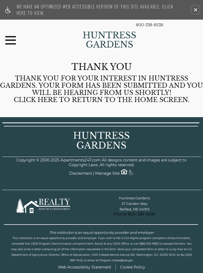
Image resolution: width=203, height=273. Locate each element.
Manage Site (107, 173)
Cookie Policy (132, 267)
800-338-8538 (149, 25)
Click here (35, 100)
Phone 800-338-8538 (134, 214)
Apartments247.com (81, 160)
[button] (195, 10)
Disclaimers (80, 173)
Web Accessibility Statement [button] (84, 267)
